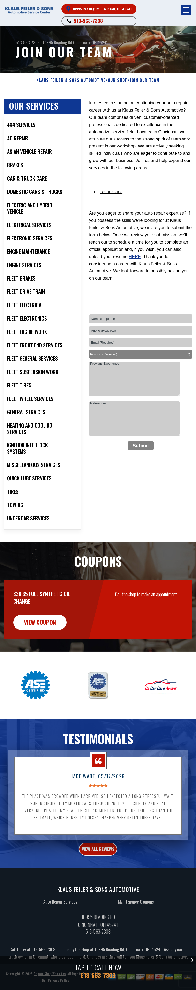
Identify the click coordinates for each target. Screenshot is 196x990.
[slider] (98, 809)
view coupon (40, 645)
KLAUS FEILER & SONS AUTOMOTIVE (71, 80)
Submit (141, 445)
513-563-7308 (88, 21)
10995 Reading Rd (57, 42)
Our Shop (118, 80)
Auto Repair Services (60, 925)
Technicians (111, 191)
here (135, 256)
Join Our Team (145, 80)
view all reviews (98, 872)
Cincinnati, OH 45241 (90, 42)
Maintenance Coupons (136, 925)
